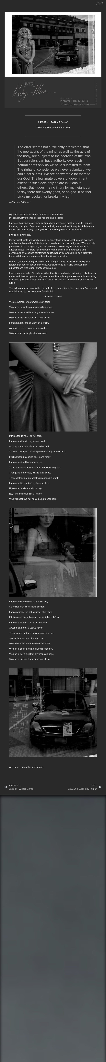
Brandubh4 (47, 291)
